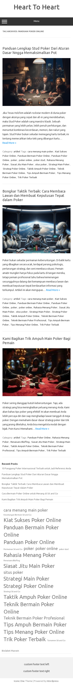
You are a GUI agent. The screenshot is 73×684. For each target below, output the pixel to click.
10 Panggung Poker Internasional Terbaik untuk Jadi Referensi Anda (36, 468)
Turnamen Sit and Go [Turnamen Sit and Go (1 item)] (56, 640)
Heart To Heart (36, 7)
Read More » (9, 142)
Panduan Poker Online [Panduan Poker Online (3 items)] (29, 542)
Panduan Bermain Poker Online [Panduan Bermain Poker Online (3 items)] (31, 531)
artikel (17, 151)
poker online (25, 160)
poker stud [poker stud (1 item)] (64, 549)
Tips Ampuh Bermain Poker (41, 173)
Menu (36, 21)
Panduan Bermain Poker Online (34, 156)
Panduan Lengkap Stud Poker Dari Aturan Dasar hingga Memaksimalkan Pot (35, 50)
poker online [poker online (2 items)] (46, 548)
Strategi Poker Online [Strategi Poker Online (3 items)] (28, 586)
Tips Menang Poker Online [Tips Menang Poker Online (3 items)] (34, 632)
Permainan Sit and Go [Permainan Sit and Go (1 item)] (13, 549)
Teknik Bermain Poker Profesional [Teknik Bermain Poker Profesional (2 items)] (34, 618)
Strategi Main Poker (59, 164)
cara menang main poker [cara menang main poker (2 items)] (26, 510)
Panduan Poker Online (39, 437)
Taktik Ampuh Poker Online (41, 168)
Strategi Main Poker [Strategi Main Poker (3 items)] (26, 579)
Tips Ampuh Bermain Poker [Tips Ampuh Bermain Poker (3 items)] (35, 625)
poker (14, 160)
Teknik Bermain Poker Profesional (28, 320)
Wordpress (53, 681)
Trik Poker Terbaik (27, 177)
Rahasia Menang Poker (45, 307)
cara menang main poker (40, 151)
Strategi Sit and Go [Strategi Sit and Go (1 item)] (12, 591)
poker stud (39, 160)
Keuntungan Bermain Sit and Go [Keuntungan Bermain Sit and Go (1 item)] (17, 515)
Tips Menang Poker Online (24, 324)
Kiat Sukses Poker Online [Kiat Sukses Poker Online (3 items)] (32, 520)
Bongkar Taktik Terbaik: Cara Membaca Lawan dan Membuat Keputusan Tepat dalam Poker (33, 195)
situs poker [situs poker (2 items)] (13, 572)
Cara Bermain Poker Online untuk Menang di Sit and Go (30, 493)
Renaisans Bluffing (20, 442)
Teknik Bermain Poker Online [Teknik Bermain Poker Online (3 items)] (29, 608)
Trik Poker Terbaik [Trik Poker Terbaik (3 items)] (25, 639)
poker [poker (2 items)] (29, 548)
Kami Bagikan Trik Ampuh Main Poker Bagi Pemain (27, 499)
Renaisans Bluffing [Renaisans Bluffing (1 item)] (12, 560)
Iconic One (19, 681)
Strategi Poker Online (14, 168)
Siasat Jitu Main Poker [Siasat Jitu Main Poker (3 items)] (29, 566)
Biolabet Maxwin (10, 650)
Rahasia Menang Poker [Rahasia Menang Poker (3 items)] (30, 555)
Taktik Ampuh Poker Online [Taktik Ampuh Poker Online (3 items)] (35, 597)
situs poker (41, 164)
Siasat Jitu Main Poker (22, 164)
